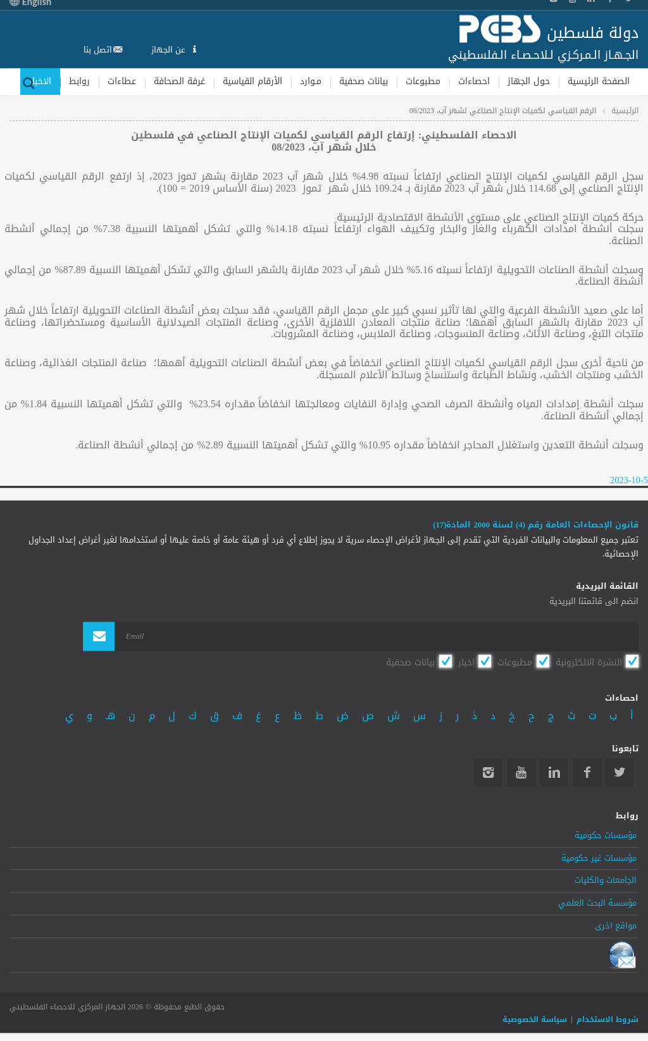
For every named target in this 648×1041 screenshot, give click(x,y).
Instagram (488, 772)
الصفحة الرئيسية (599, 81)
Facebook (587, 772)
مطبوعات (423, 81)
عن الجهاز (169, 50)
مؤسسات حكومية (606, 835)
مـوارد (310, 81)
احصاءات (474, 81)
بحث (28, 81)
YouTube (521, 772)
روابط (79, 81)
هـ (110, 715)
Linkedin (554, 772)
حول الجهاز (529, 81)
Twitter (620, 772)
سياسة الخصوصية (534, 1020)
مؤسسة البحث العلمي (597, 903)
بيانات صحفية (363, 81)
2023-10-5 (629, 481)
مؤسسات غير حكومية (599, 858)
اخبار (466, 662)
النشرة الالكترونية (589, 662)
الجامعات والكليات (606, 881)
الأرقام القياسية (252, 81)
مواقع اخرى (616, 925)
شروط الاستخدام (607, 1020)
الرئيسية (625, 110)
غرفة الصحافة (179, 81)
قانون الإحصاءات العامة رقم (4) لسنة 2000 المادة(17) (536, 525)
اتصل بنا (98, 50)
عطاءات (122, 81)
